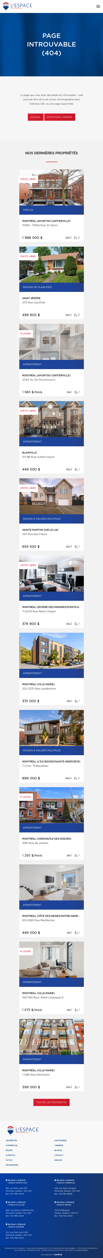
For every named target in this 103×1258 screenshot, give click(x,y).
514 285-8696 (65, 1194)
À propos (10, 1155)
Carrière (58, 1145)
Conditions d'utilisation (52, 1250)
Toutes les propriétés (51, 1103)
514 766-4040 (66, 1216)
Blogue (58, 1150)
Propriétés (11, 1140)
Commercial (12, 1145)
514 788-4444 (17, 1194)
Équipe (9, 1150)
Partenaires (60, 1140)
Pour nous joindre (59, 117)
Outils (9, 1160)
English (58, 1160)
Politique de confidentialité (27, 1250)
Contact (58, 1155)
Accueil (36, 117)
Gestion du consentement (76, 1250)
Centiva (57, 1254)
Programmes (12, 1165)
